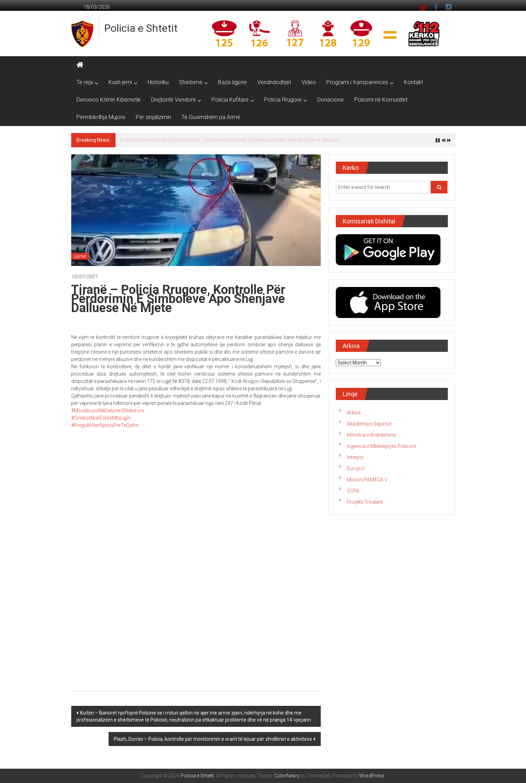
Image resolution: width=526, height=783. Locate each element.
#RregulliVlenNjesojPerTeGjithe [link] (104, 425)
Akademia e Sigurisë (369, 424)
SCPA (353, 491)
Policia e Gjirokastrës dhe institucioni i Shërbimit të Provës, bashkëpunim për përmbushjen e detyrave (230, 140)
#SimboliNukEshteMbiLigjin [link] (101, 418)
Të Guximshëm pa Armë (210, 117)
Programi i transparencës (357, 82)
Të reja (84, 82)
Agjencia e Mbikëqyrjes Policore (381, 446)
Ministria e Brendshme (371, 435)
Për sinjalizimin (153, 117)
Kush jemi (120, 82)
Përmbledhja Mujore (100, 117)
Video (309, 82)
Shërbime (190, 82)
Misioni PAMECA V (367, 479)
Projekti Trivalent (365, 502)
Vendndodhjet (274, 82)
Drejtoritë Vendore (173, 99)
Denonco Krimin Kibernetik (108, 99)
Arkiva (354, 412)
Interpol (355, 457)
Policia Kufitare (230, 99)
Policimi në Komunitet (380, 99)
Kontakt (413, 82)
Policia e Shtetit (141, 28)
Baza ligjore (232, 82)
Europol (355, 468)
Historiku (158, 82)
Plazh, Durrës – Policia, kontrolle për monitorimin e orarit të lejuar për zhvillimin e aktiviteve (213, 739)
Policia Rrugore (283, 99)
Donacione (330, 99)
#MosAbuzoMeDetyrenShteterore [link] (107, 410)
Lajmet (80, 256)
